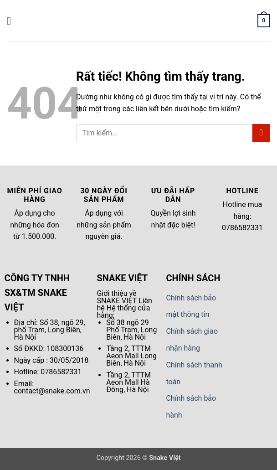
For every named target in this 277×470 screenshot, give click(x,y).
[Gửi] (261, 133)
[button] (12, 21)
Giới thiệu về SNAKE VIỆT (117, 297)
